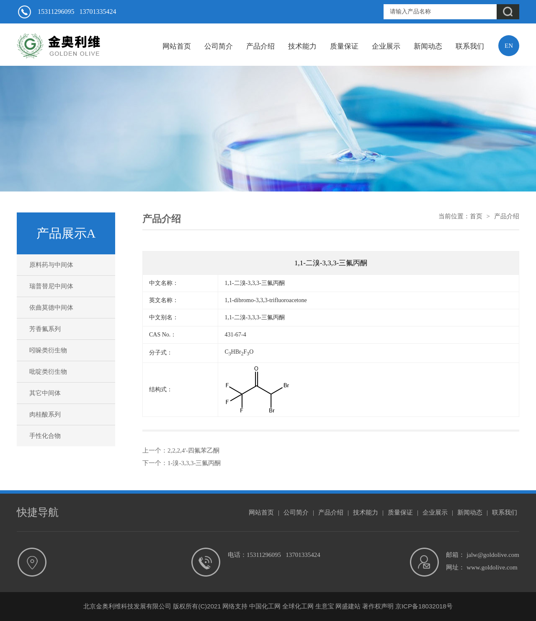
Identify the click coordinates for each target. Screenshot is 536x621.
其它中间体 (45, 393)
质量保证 (344, 46)
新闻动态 (428, 46)
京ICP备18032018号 (424, 606)
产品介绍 (260, 46)
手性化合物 (45, 435)
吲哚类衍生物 (48, 350)
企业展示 (386, 46)
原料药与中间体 (51, 264)
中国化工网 (265, 606)
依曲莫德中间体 (51, 307)
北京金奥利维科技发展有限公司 (127, 606)
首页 (476, 216)
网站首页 (176, 46)
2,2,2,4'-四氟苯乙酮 (193, 450)
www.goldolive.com (492, 567)
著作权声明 (378, 606)
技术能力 (302, 46)
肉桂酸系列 (45, 414)
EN (509, 45)
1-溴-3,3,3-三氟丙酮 (194, 463)
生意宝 (324, 606)
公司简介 (218, 46)
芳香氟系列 (45, 329)
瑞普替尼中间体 (51, 286)
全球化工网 (298, 606)
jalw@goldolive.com (492, 554)
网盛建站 (348, 606)
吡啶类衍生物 (48, 371)
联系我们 (470, 46)
